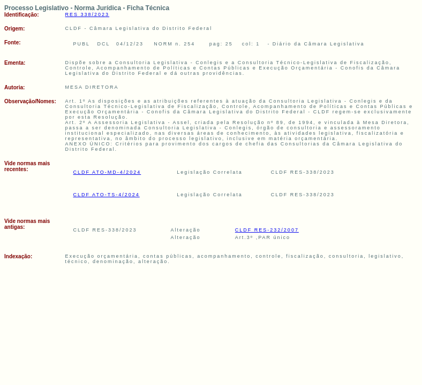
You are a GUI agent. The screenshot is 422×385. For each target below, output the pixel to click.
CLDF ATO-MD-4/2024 (107, 172)
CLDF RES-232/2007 (267, 230)
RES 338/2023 (87, 14)
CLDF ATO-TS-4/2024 (106, 194)
